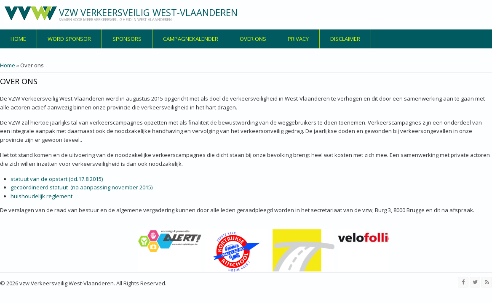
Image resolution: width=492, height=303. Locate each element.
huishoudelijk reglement (41, 196)
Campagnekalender (190, 39)
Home (18, 39)
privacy (298, 39)
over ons (253, 39)
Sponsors (127, 39)
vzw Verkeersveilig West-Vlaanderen (148, 12)
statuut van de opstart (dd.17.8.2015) (57, 179)
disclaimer (345, 39)
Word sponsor (69, 39)
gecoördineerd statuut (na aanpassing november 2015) (81, 187)
